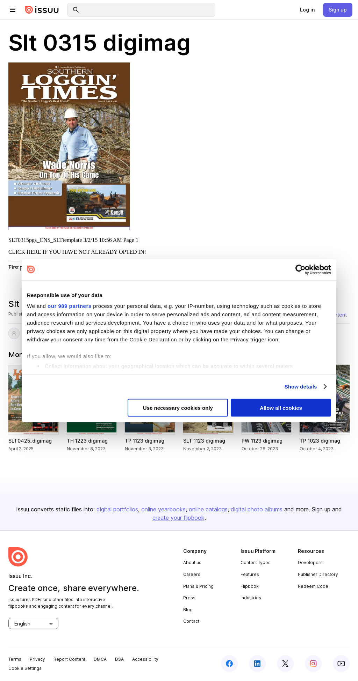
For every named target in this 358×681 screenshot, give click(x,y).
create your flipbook (178, 517)
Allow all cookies (281, 407)
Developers (310, 562)
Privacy (37, 659)
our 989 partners (70, 306)
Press (189, 597)
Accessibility (145, 659)
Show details (301, 387)
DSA (119, 659)
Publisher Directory (318, 574)
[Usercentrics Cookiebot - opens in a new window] (300, 269)
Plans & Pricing (198, 586)
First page (19, 267)
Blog (188, 609)
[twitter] (285, 663)
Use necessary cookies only (178, 407)
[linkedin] (257, 663)
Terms (14, 659)
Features (250, 574)
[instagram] (313, 663)
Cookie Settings (25, 668)
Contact (191, 621)
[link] (307, 10)
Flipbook (250, 586)
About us (192, 562)
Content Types (256, 562)
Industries (251, 597)
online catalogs (208, 509)
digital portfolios (117, 509)
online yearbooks (163, 509)
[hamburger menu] (13, 10)
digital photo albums (256, 509)
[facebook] (229, 663)
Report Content (69, 659)
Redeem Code (313, 586)
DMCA (100, 659)
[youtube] (341, 663)
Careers (191, 574)
